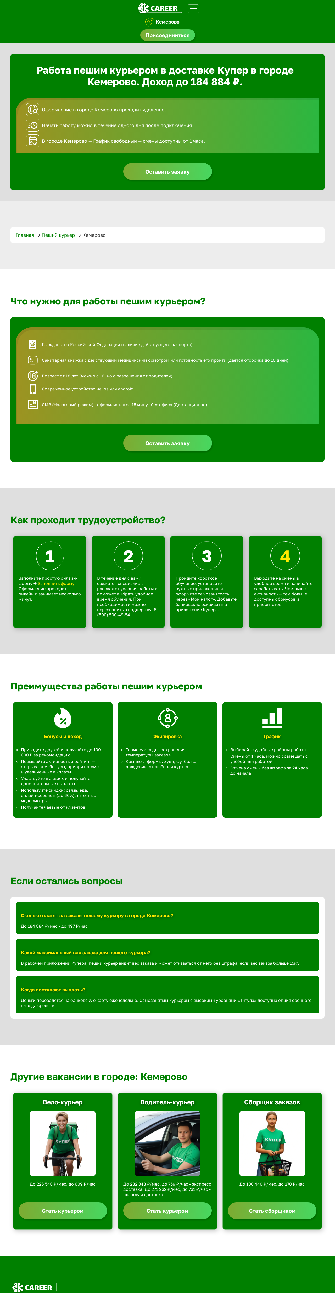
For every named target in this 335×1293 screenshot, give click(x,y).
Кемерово (168, 22)
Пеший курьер (59, 235)
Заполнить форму (56, 583)
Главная (25, 235)
